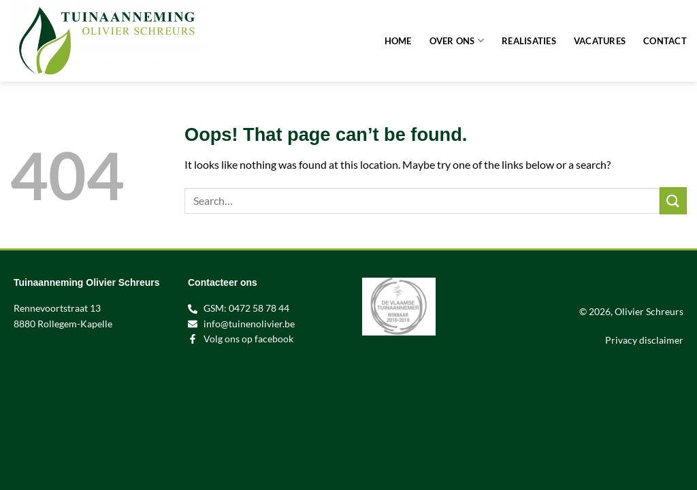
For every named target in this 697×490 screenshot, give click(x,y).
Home (398, 40)
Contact (665, 40)
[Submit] (673, 200)
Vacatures (600, 40)
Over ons (457, 40)
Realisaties (529, 40)
